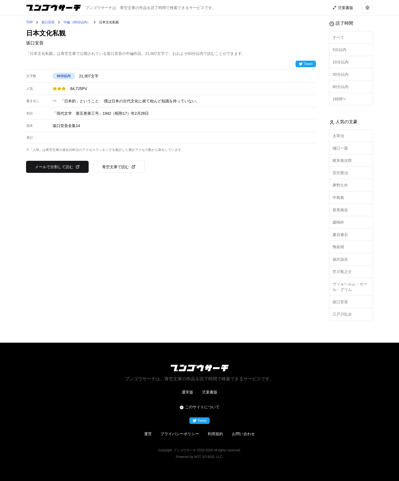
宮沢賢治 (340, 173)
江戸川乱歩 (342, 314)
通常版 (187, 392)
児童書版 (209, 392)
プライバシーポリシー (180, 434)
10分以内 (341, 62)
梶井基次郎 (342, 160)
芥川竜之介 (342, 271)
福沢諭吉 (340, 259)
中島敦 (338, 197)
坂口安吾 (48, 22)
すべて (338, 37)
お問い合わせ (243, 434)
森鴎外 (338, 222)
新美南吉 (340, 210)
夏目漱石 (340, 234)
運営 (148, 434)
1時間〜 (339, 99)
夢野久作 (340, 185)
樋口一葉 (340, 148)
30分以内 (341, 74)
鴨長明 (338, 247)
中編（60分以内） (76, 22)
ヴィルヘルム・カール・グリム (350, 287)
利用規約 (215, 434)
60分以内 (341, 87)
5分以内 (339, 49)
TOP (29, 22)
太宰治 (338, 136)
